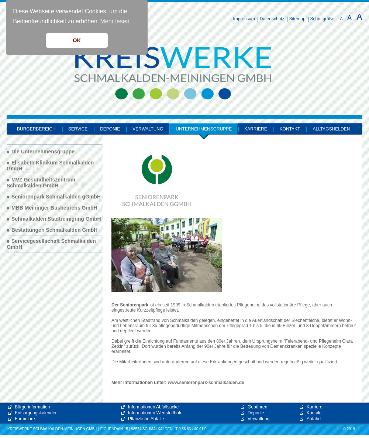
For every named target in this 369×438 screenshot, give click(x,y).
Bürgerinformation (32, 407)
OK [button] (77, 40)
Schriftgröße (322, 18)
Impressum (244, 18)
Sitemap (297, 18)
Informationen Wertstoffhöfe (155, 412)
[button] (288, 372)
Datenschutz (272, 18)
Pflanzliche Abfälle (146, 418)
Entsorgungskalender (35, 412)
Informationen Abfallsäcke (153, 407)
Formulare (25, 418)
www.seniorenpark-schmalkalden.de (206, 382)
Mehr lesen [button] (114, 21)
